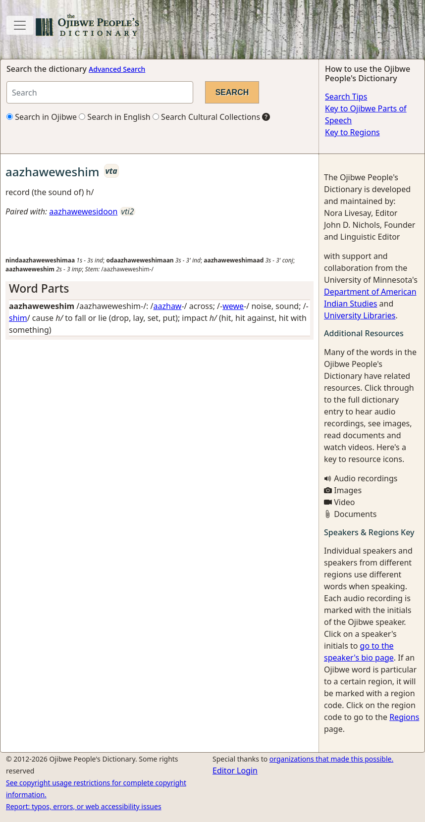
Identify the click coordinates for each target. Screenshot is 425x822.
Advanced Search (117, 69)
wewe (233, 306)
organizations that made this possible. (331, 759)
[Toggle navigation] (20, 25)
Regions (404, 717)
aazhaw (168, 306)
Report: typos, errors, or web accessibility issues (83, 806)
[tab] (159, 289)
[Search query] (99, 92)
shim (18, 317)
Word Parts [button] (39, 288)
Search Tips (346, 96)
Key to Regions (352, 132)
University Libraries (359, 315)
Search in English (115, 116)
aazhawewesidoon (83, 211)
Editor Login (235, 770)
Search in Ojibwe (41, 116)
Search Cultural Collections (206, 116)
